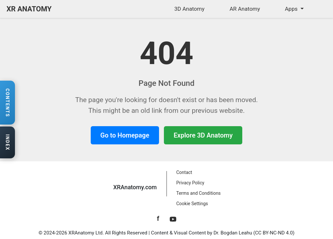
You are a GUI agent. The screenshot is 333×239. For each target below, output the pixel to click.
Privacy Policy (190, 182)
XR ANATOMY (29, 9)
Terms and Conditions (198, 193)
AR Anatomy (245, 9)
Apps (292, 9)
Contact (184, 172)
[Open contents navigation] (7, 103)
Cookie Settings (192, 203)
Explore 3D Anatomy (203, 135)
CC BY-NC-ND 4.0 (274, 233)
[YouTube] (173, 218)
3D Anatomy (189, 9)
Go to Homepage (124, 135)
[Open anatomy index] (7, 143)
